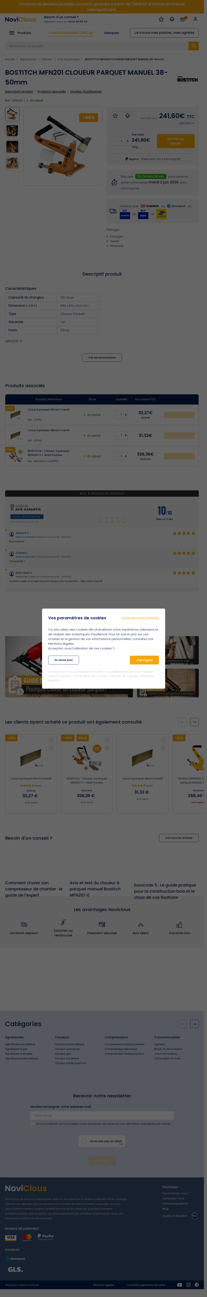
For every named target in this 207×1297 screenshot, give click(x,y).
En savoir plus (64, 660)
